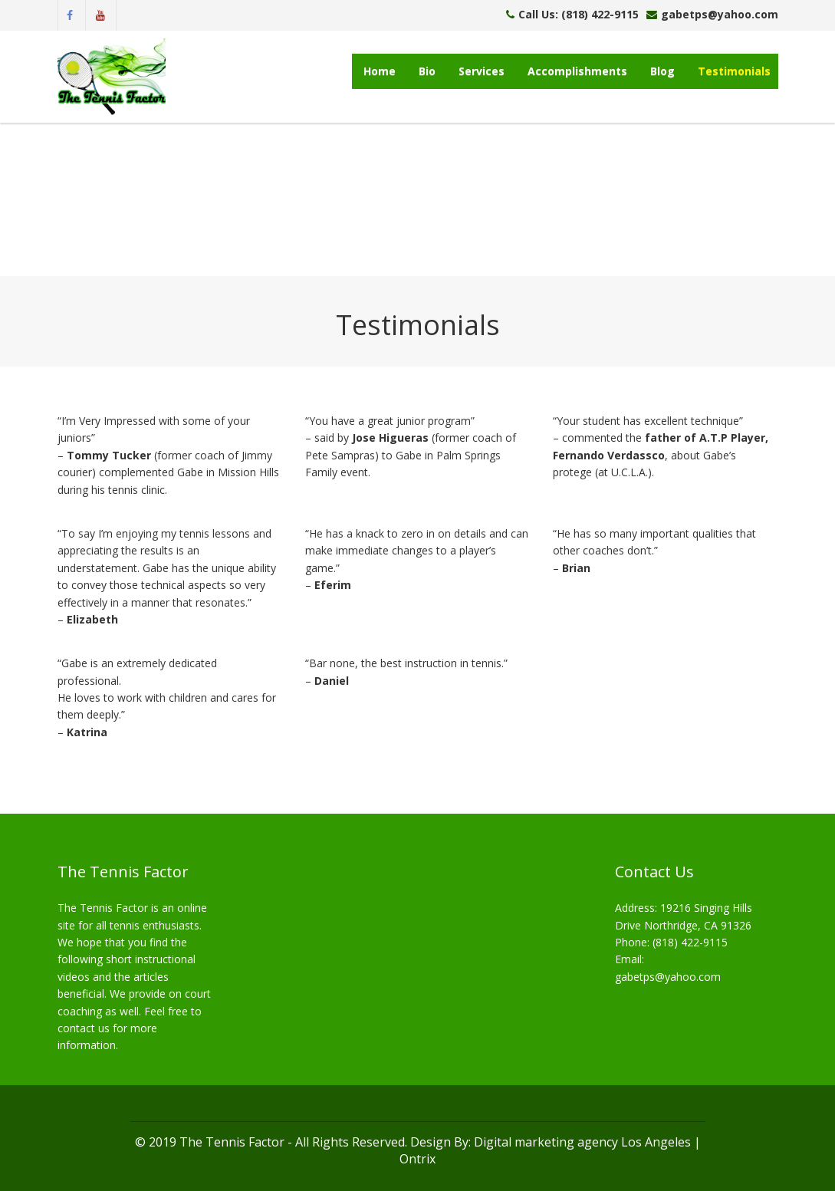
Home (379, 71)
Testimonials (734, 71)
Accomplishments (577, 71)
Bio (427, 71)
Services (482, 71)
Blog (662, 71)
